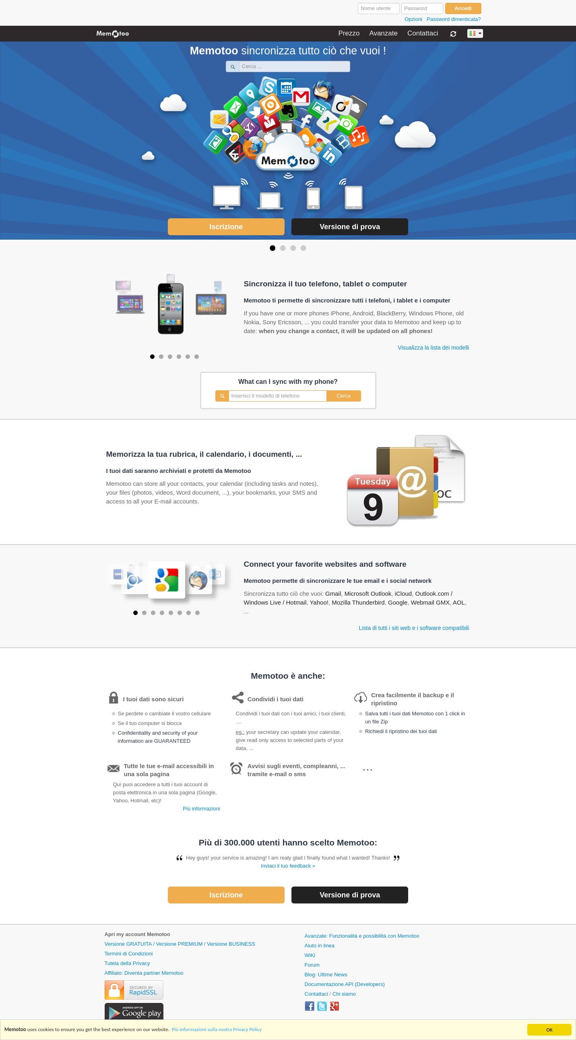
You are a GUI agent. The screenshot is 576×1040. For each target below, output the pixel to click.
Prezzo (348, 33)
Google (397, 602)
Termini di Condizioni (129, 954)
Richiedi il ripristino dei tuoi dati (401, 731)
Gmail (333, 593)
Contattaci (422, 33)
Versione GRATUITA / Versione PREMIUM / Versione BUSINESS (180, 944)
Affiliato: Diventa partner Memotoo (144, 973)
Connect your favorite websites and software (325, 564)
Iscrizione (226, 227)
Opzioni (413, 19)
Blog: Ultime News (326, 975)
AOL (459, 602)
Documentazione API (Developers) (345, 984)
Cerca (344, 396)
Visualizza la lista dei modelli (433, 347)
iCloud (403, 593)
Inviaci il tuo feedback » (288, 866)
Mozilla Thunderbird (358, 602)
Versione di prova (350, 227)
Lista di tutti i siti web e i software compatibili (414, 628)
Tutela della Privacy (127, 963)
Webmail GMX (430, 602)
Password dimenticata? (454, 19)
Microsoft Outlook (368, 593)
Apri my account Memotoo (137, 934)
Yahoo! (319, 602)
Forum (312, 965)
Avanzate (383, 33)
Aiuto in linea (319, 946)
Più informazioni (201, 809)
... (367, 766)
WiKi (310, 955)
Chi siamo (344, 994)
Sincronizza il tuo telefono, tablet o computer (325, 284)
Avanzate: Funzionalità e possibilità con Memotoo (362, 936)
